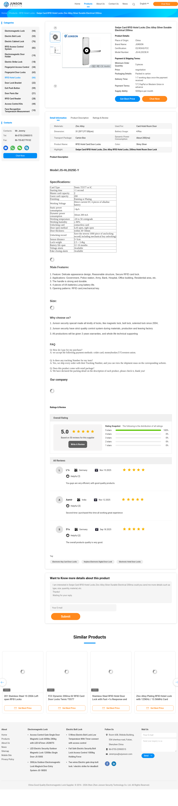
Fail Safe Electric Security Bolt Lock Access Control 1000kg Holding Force (82, 752)
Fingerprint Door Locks (20, 72)
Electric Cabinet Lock (20, 41)
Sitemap (5, 751)
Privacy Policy (7, 759)
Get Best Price (127, 98)
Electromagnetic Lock (20, 30)
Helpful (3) (76, 506)
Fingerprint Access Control (20, 67)
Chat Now (165, 4)
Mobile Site (6, 755)
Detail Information (58, 118)
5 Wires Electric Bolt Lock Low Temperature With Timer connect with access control (83, 739)
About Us (5, 743)
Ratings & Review (100, 118)
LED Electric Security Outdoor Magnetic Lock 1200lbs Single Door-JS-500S (43, 752)
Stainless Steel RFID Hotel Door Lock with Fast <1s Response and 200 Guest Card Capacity (109, 699)
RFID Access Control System (20, 48)
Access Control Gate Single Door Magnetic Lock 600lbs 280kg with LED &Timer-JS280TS (45, 739)
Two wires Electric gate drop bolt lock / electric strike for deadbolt (83, 764)
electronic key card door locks (64, 562)
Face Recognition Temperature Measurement (20, 110)
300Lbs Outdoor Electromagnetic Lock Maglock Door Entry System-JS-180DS (45, 766)
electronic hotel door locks (130, 562)
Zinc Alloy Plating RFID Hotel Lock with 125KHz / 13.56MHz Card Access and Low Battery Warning (154, 699)
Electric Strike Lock (20, 61)
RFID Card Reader (20, 98)
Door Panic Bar (20, 93)
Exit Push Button (20, 88)
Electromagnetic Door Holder (20, 55)
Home (4, 735)
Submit (65, 616)
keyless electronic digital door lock (98, 562)
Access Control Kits (20, 103)
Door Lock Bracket (20, 82)
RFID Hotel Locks (20, 77)
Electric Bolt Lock (20, 36)
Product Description (80, 118)
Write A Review (78, 444)
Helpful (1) (75, 476)
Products (5, 739)
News (4, 747)
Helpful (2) (75, 535)
